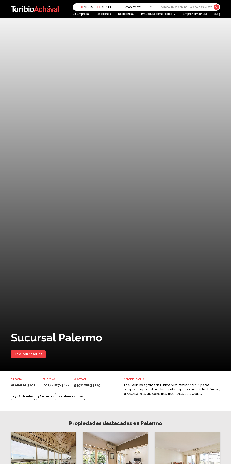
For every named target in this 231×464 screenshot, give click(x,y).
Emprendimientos (195, 14)
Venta (88, 7)
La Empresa (81, 14)
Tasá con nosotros (28, 354)
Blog (217, 14)
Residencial (126, 14)
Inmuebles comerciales (156, 14)
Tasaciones (103, 14)
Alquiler (107, 7)
